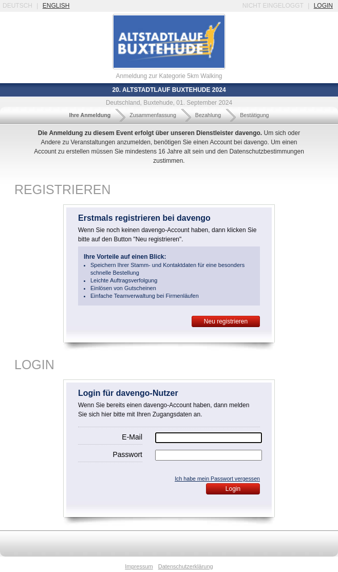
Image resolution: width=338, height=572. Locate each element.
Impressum (139, 566)
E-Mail (132, 437)
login (323, 5)
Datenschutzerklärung (185, 566)
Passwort (127, 454)
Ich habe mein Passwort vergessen (217, 478)
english (56, 5)
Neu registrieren (226, 321)
